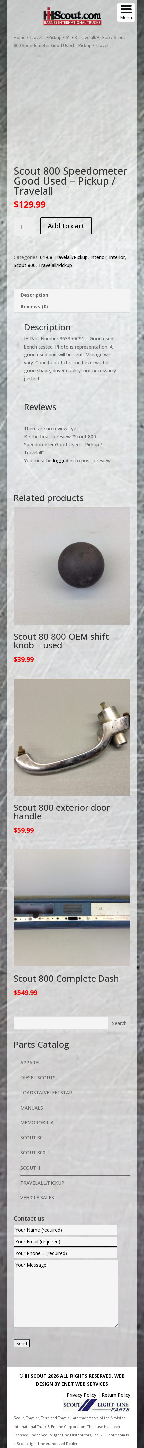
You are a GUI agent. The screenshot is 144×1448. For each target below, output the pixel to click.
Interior (98, 257)
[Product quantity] (24, 226)
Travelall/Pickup (45, 37)
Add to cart (66, 225)
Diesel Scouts (38, 1077)
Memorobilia (37, 1122)
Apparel (30, 1062)
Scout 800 (25, 265)
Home (20, 37)
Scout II (30, 1167)
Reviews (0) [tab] (34, 306)
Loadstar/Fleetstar (46, 1092)
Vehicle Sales (37, 1197)
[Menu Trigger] (126, 12)
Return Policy (116, 1395)
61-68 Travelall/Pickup (87, 37)
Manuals (31, 1108)
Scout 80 (31, 1137)
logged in (63, 460)
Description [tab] (34, 295)
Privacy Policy (81, 1395)
